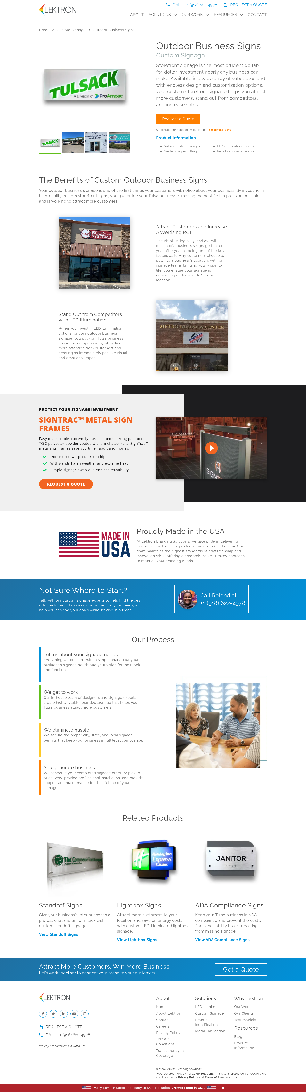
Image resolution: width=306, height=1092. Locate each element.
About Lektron (168, 1013)
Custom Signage (71, 30)
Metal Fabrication (210, 1031)
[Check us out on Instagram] (85, 1014)
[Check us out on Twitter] (53, 1014)
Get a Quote (241, 969)
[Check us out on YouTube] (74, 1014)
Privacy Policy (168, 1033)
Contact (257, 14)
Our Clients (244, 1013)
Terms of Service (216, 1077)
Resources (228, 14)
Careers (163, 1026)
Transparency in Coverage (170, 1053)
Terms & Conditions (165, 1041)
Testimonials (245, 1020)
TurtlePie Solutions (200, 1073)
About (137, 14)
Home (44, 30)
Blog (238, 1037)
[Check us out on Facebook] (43, 1014)
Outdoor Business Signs (114, 30)
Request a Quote (245, 5)
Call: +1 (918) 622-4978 (191, 5)
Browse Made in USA (188, 1088)
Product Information (244, 1045)
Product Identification (206, 1022)
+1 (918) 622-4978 (219, 129)
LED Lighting (206, 1007)
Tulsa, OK (79, 1046)
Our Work (195, 14)
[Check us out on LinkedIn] (64, 1014)
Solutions (163, 14)
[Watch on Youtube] (211, 448)
